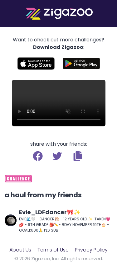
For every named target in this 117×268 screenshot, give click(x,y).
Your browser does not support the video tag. (58, 103)
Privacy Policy (91, 249)
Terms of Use (53, 249)
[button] (77, 156)
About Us (20, 249)
